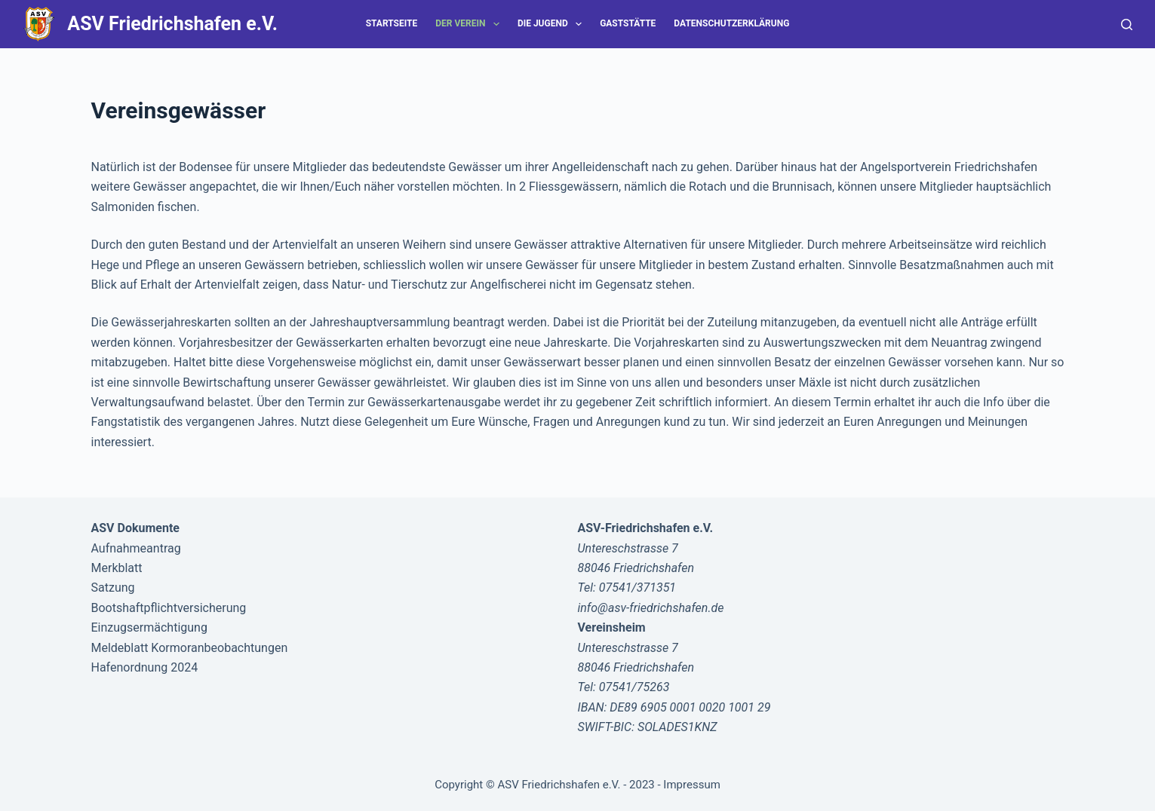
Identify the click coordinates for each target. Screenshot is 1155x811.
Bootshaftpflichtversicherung (169, 608)
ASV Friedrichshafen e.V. (172, 24)
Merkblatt (117, 568)
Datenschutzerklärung (731, 23)
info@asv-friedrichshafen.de (651, 608)
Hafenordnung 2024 (144, 667)
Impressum (691, 784)
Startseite (392, 23)
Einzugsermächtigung (149, 627)
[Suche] (1126, 24)
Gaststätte (628, 23)
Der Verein (470, 24)
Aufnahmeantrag (136, 548)
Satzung (113, 587)
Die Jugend (553, 24)
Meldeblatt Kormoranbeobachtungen (189, 648)
